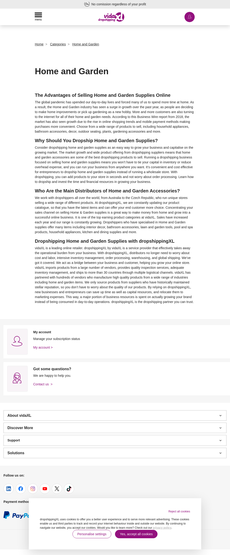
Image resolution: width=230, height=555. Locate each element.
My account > (43, 347)
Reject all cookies (179, 511)
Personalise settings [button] (91, 534)
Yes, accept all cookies (136, 534)
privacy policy (162, 527)
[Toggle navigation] (38, 16)
